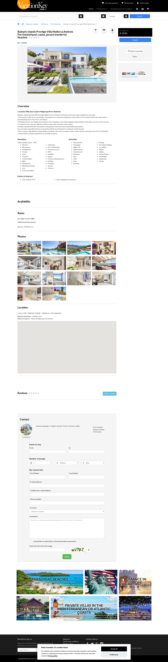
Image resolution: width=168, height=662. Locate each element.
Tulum (122, 616)
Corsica (104, 615)
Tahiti (63, 586)
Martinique (56, 582)
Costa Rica (143, 614)
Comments (33, 516)
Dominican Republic (37, 584)
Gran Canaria (91, 618)
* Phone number (35, 499)
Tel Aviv (128, 614)
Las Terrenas (43, 586)
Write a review (109, 394)
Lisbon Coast (99, 620)
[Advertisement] (66, 191)
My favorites (127, 3)
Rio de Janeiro (126, 612)
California (92, 582)
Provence (131, 588)
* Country (33, 508)
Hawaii (111, 582)
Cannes (139, 585)
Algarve (99, 618)
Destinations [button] (102, 9)
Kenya (140, 616)
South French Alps (131, 616)
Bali (24, 582)
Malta (60, 618)
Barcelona (134, 590)
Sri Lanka (36, 586)
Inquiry (135, 40)
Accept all (114, 649)
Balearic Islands (50, 584)
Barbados (26, 584)
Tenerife (65, 618)
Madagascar (145, 612)
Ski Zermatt (126, 619)
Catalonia (79, 620)
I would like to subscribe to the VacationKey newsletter (54, 541)
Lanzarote (72, 618)
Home (91, 9)
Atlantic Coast (66, 615)
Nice (144, 585)
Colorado (109, 584)
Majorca (85, 615)
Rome (123, 585)
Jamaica (19, 584)
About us (66, 639)
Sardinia (110, 615)
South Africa (136, 612)
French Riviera (55, 615)
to (70, 448)
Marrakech (135, 614)
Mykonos (97, 615)
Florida (49, 582)
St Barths (43, 582)
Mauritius (59, 584)
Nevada (102, 584)
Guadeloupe (65, 582)
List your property (110, 3)
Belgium (138, 588)
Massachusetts (94, 584)
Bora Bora (75, 586)
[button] (66, 345)
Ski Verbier (146, 616)
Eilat (149, 614)
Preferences (114, 655)
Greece (91, 615)
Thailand (30, 582)
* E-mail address (35, 482)
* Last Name (73, 473)
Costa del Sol (106, 618)
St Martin (36, 582)
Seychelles (66, 584)
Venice (134, 585)
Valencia (144, 588)
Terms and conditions (71, 641)
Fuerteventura (81, 618)
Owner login (143, 3)
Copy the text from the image (40, 546)
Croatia (54, 618)
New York (99, 582)
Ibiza (80, 615)
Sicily (115, 615)
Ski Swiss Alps (135, 619)
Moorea (68, 586)
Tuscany (86, 620)
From (31, 448)
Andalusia (72, 620)
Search (139, 16)
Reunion (74, 584)
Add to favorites (135, 51)
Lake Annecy (144, 619)
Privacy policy (68, 644)
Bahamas (73, 582)
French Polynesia (54, 586)
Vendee (92, 620)
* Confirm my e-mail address (40, 490)
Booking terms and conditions (122, 9)
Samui (23, 614)
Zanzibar (122, 614)
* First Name (34, 473)
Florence (128, 585)
